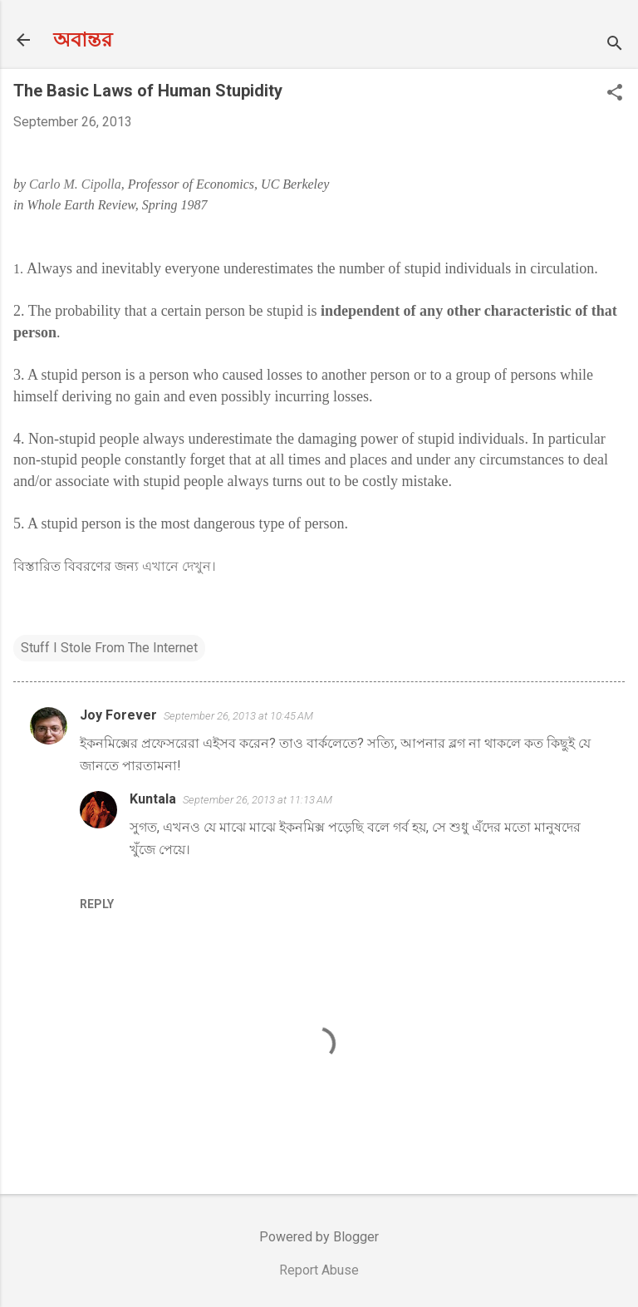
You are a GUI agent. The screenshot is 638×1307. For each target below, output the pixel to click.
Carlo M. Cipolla (75, 184)
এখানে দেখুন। (179, 566)
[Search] (615, 45)
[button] (615, 94)
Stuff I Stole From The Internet (109, 648)
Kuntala (153, 799)
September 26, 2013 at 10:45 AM (238, 716)
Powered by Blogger (319, 1237)
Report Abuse (319, 1270)
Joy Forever (118, 715)
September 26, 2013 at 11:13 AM (257, 800)
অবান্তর (82, 40)
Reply (97, 904)
